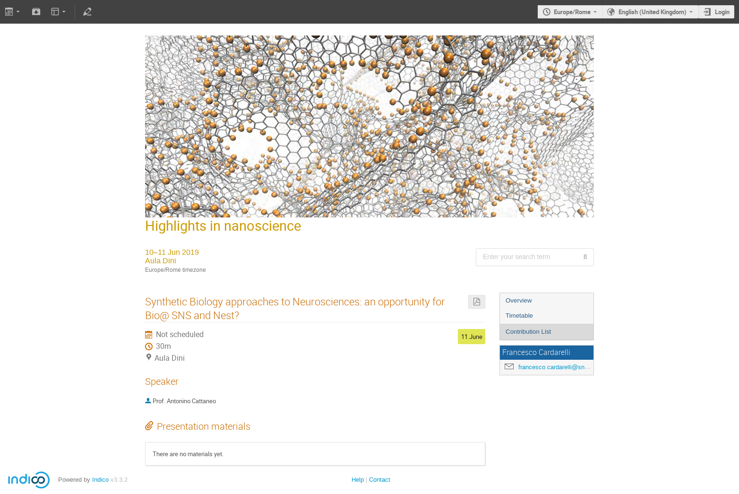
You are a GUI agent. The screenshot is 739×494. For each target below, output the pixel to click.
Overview (519, 300)
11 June (471, 336)
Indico (100, 480)
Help (358, 480)
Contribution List (528, 331)
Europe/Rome (572, 12)
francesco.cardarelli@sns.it (555, 367)
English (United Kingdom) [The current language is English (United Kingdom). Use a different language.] (653, 12)
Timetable (519, 315)
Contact (379, 480)
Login (722, 12)
